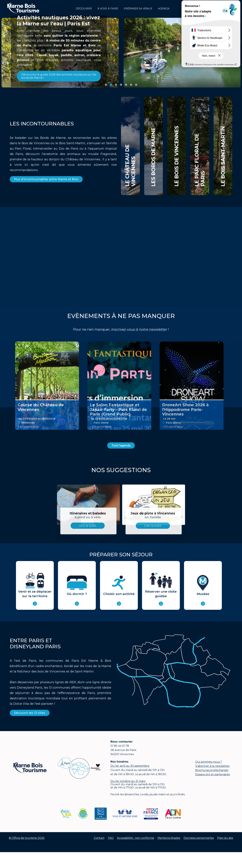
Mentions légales (168, 838)
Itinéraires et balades (87, 515)
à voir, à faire (107, 8)
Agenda (164, 8)
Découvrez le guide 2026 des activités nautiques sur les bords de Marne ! (58, 76)
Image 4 (121, 85)
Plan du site (225, 838)
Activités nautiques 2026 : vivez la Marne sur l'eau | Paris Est (58, 21)
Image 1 (106, 85)
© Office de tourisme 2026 (26, 838)
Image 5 (126, 85)
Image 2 (111, 85)
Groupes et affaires (228, 8)
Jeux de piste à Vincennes (153, 515)
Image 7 (136, 85)
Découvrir (84, 8)
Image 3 (116, 85)
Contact (99, 838)
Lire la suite (87, 525)
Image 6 (131, 85)
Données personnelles (199, 838)
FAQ (111, 838)
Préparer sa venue (138, 8)
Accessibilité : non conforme (135, 838)
